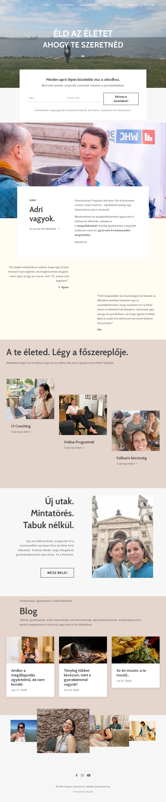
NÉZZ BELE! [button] (57, 575)
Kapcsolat (149, 5)
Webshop (133, 5)
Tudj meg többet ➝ (22, 433)
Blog (119, 5)
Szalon (107, 5)
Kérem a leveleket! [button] (121, 99)
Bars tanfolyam (65, 5)
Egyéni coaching (88, 5)
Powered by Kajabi (83, 793)
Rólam (47, 5)
